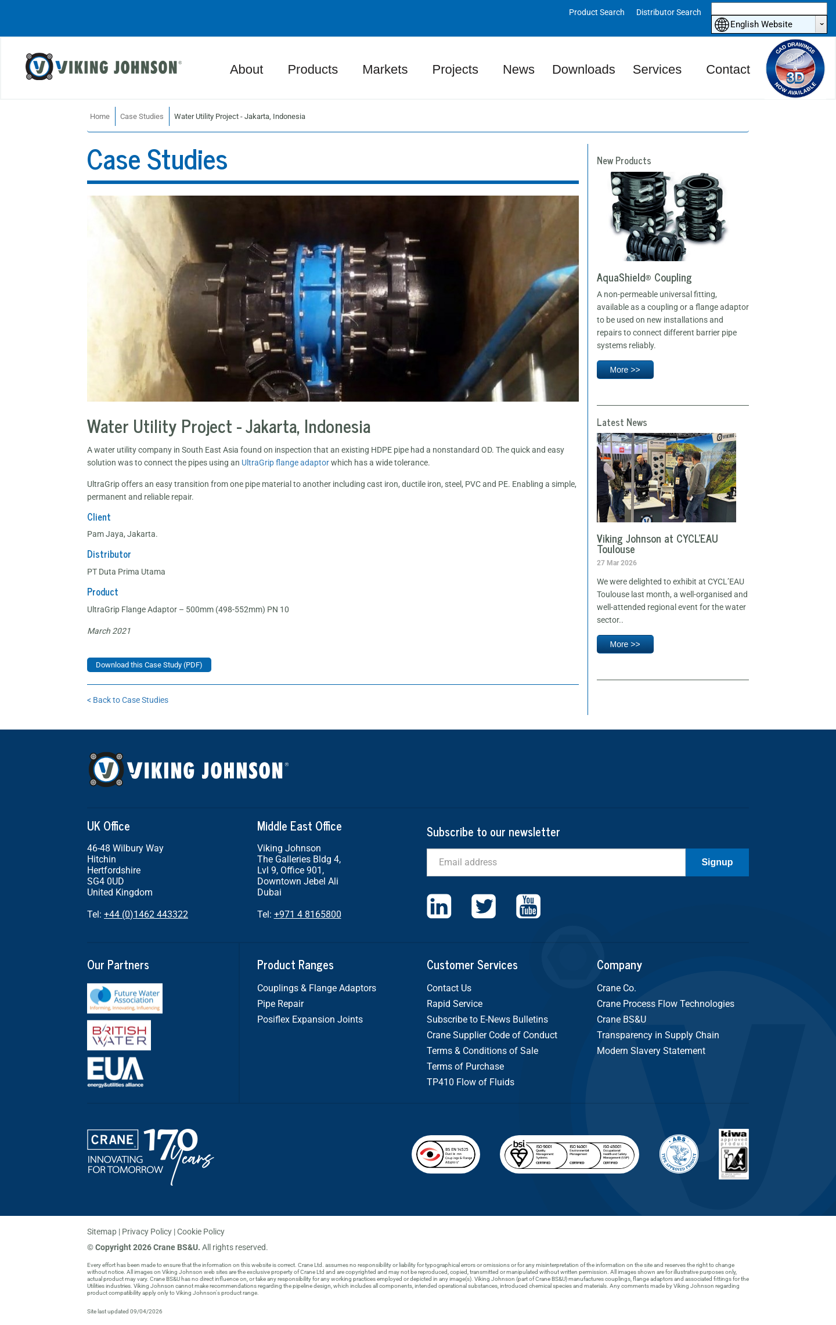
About (247, 69)
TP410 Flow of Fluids (470, 1082)
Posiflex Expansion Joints (310, 1019)
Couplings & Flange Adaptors (316, 988)
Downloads (583, 69)
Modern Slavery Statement (651, 1050)
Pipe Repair (280, 1003)
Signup (717, 862)
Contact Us (449, 988)
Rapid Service (454, 1003)
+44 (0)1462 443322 (146, 914)
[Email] (556, 862)
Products (312, 69)
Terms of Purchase (465, 1066)
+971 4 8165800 (307, 914)
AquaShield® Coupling (644, 277)
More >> (625, 369)
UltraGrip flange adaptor (285, 462)
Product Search (597, 12)
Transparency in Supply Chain (658, 1035)
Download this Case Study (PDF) (149, 664)
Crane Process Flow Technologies (665, 1003)
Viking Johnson (105, 68)
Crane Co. (616, 988)
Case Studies (142, 116)
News (519, 69)
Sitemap (102, 1231)
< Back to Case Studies (127, 700)
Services (657, 69)
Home (100, 116)
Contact (728, 69)
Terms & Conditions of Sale (482, 1050)
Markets (385, 69)
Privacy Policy (147, 1231)
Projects (455, 69)
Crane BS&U (621, 1019)
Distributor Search (668, 12)
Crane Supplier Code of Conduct (492, 1035)
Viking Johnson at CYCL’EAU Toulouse (657, 543)
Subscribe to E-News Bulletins (487, 1019)
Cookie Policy (201, 1231)
